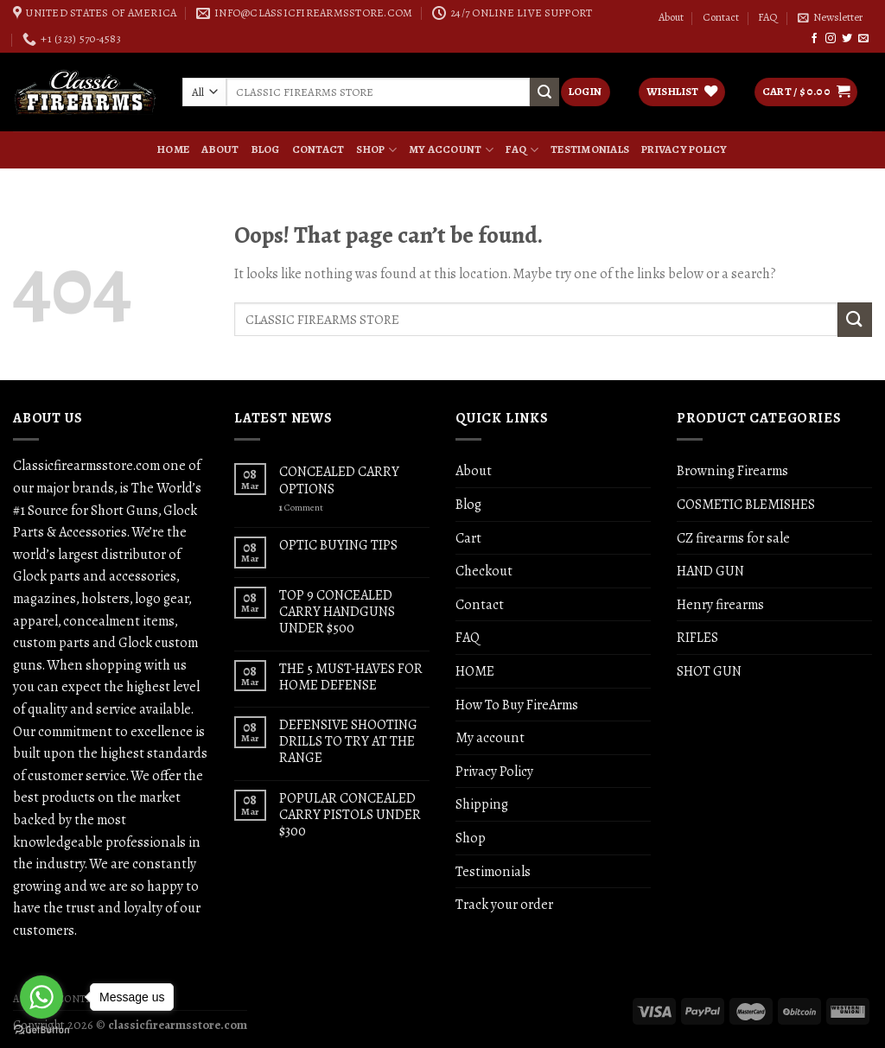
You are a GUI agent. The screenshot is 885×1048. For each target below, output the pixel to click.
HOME (173, 149)
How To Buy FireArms (516, 704)
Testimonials (590, 149)
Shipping (481, 804)
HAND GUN (710, 570)
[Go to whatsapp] (41, 997)
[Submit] (854, 319)
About (671, 17)
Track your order (504, 904)
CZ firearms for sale (733, 538)
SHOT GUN (709, 671)
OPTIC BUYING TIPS (338, 545)
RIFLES (697, 637)
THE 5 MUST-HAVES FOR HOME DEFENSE (351, 676)
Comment (301, 507)
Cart (468, 538)
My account (451, 149)
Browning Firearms (732, 470)
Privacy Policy (684, 149)
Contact (721, 17)
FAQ (768, 17)
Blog (265, 149)
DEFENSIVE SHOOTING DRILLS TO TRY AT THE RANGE (348, 741)
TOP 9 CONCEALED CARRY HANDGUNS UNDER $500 (337, 612)
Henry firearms (720, 604)
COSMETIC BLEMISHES (746, 504)
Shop (376, 149)
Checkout (484, 570)
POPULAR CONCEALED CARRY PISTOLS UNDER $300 (350, 815)
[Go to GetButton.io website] (41, 1030)
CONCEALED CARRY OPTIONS (339, 479)
